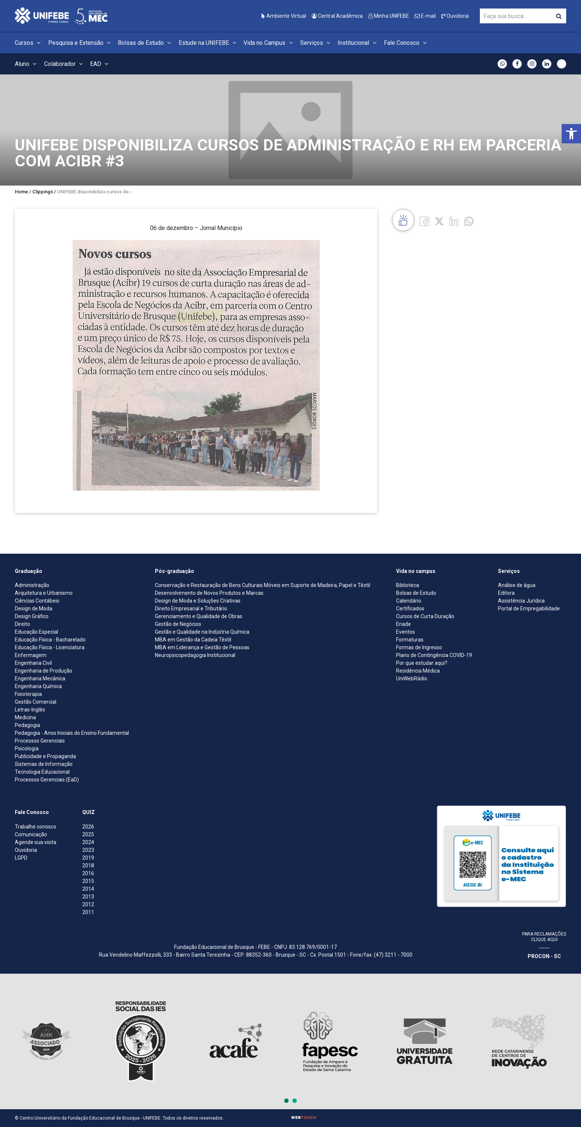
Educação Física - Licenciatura (49, 647)
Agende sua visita (35, 842)
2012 (88, 904)
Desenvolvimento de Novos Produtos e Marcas (209, 593)
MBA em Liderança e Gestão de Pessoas (202, 647)
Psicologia (27, 748)
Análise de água (516, 585)
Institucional (358, 42)
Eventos (405, 632)
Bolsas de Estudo (145, 42)
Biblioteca (407, 585)
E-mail (425, 16)
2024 (88, 842)
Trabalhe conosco (35, 827)
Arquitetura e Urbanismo (44, 593)
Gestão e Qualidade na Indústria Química (202, 632)
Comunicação (31, 834)
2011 (88, 912)
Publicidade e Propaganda (45, 756)
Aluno (27, 63)
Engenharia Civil (33, 663)
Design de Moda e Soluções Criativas (197, 601)
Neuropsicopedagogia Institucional (195, 655)
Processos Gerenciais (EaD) (47, 780)
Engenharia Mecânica (40, 678)
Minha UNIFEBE (388, 16)
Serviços (316, 42)
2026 (88, 827)
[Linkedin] (454, 220)
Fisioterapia (28, 694)
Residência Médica (418, 671)
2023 (88, 850)
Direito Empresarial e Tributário (191, 608)
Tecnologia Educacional (42, 772)
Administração (32, 585)
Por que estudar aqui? (421, 663)
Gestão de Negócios (178, 624)
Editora (506, 593)
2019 (88, 858)
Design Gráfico (32, 616)
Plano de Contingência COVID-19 (434, 655)
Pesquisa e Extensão (80, 42)
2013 (88, 897)
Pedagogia (27, 725)
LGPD (21, 858)
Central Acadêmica (337, 16)
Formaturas (410, 640)
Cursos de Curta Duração (425, 616)
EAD (100, 63)
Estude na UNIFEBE (208, 42)
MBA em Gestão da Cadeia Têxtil (193, 640)
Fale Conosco (406, 42)
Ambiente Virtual (284, 16)
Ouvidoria (455, 16)
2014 (88, 889)
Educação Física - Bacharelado (50, 640)
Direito (22, 624)
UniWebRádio (411, 678)
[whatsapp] (469, 220)
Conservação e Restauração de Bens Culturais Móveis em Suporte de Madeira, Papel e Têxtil (262, 585)
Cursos (29, 42)
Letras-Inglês (30, 710)
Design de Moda (33, 608)
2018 (88, 865)
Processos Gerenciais (40, 741)
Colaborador (64, 63)
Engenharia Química (38, 686)
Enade (403, 624)
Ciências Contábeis (37, 601)
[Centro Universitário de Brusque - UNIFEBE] (61, 15)
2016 (88, 873)
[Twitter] (439, 220)
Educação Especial (36, 632)
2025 (88, 834)
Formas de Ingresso (419, 647)
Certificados (410, 608)
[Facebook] (424, 220)
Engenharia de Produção (43, 671)
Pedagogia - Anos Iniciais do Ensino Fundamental (72, 733)
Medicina (25, 717)
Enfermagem (30, 655)
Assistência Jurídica (521, 601)
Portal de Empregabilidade (529, 608)
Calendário (408, 601)
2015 (88, 881)
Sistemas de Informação (44, 764)
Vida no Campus (269, 42)
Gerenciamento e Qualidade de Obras (198, 616)
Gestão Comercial (35, 702)
